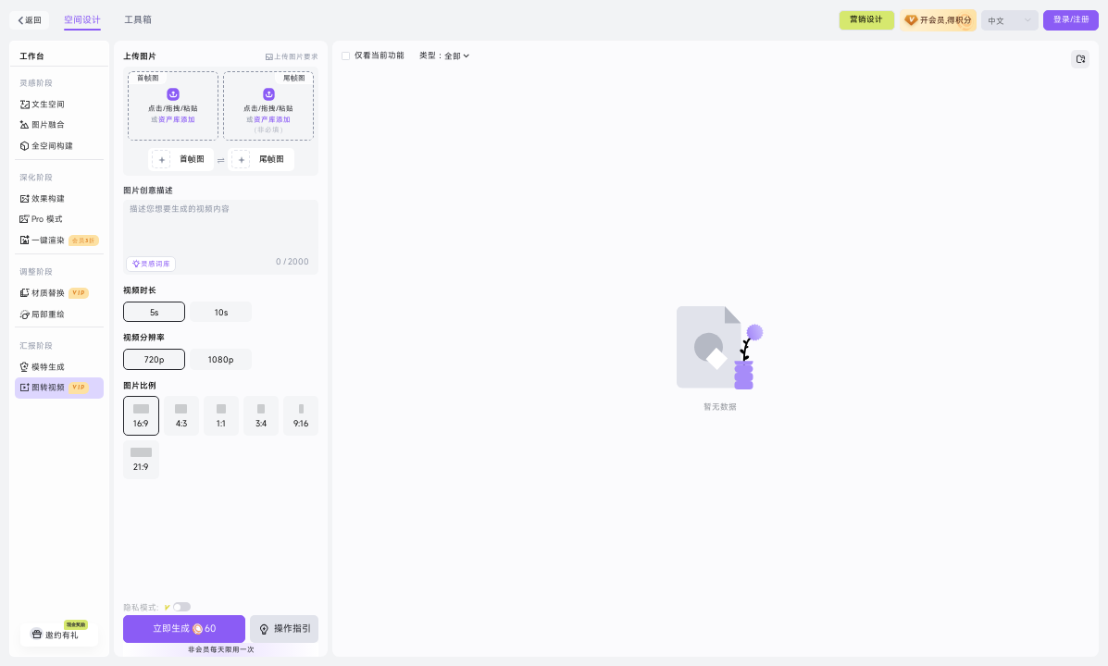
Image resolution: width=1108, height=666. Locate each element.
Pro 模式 (41, 219)
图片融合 (42, 125)
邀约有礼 (58, 631)
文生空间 (42, 105)
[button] (173, 106)
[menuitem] (59, 105)
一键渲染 (59, 241)
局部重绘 (42, 314)
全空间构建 (46, 146)
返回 (30, 20)
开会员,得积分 (946, 20)
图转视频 (54, 388)
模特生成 (42, 367)
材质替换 (54, 293)
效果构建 (42, 199)
